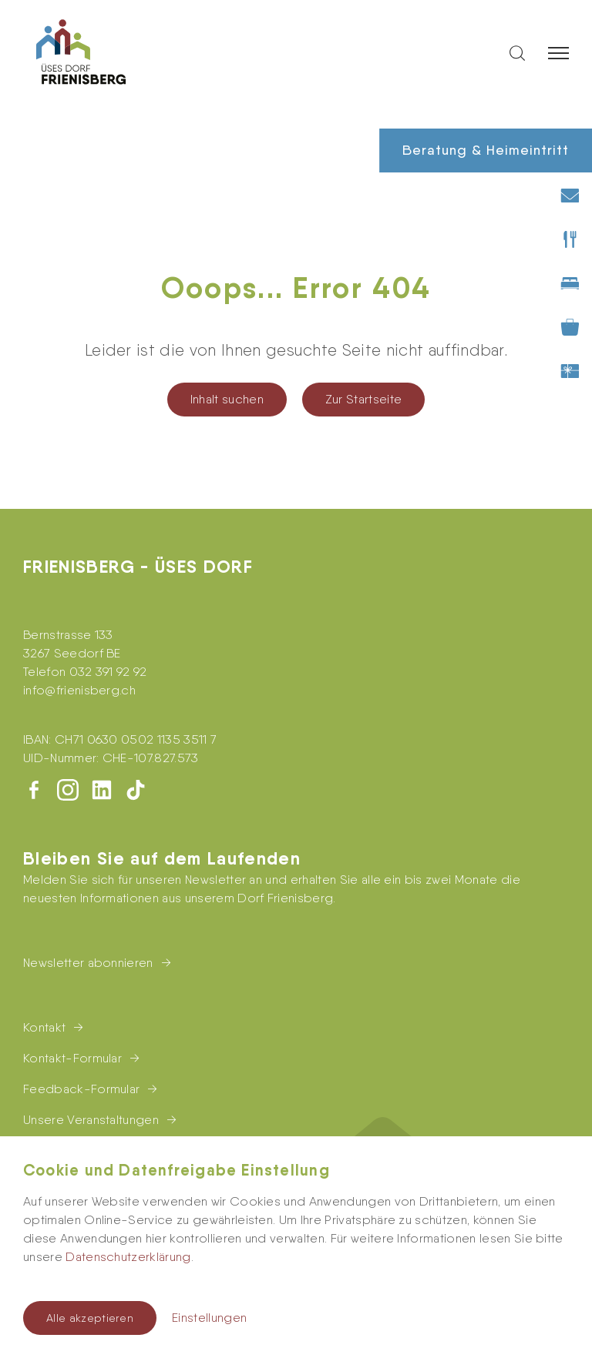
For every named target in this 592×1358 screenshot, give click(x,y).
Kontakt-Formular (72, 1058)
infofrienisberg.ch (79, 690)
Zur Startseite (363, 399)
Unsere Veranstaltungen (91, 1119)
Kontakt (44, 1027)
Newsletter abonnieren (88, 962)
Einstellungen (209, 1317)
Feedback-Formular (81, 1089)
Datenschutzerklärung (128, 1256)
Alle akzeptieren (89, 1318)
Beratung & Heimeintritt (485, 150)
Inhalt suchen (227, 399)
